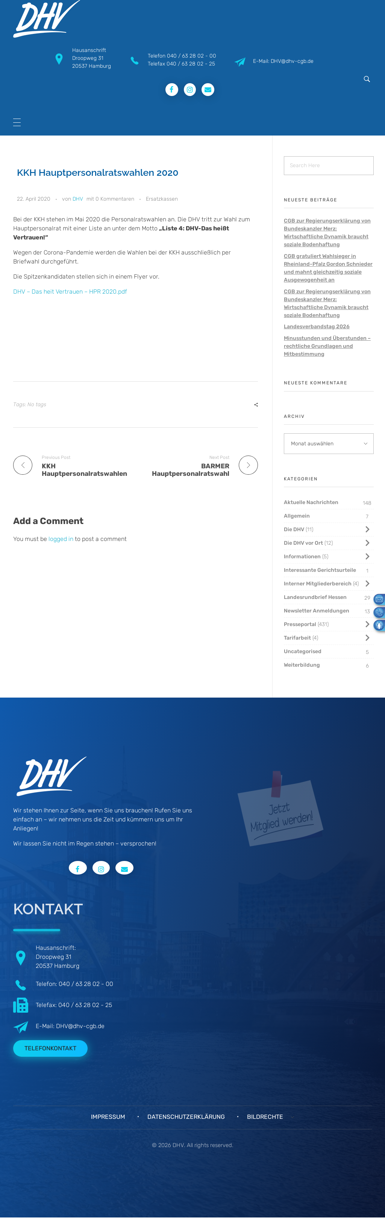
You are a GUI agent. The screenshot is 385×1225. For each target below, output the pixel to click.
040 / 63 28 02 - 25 (191, 64)
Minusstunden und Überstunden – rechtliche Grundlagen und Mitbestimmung (327, 346)
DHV (78, 199)
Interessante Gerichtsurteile (320, 570)
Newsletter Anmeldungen (316, 611)
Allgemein (297, 516)
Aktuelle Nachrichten (311, 502)
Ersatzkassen (162, 199)
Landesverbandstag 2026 (317, 326)
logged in (62, 538)
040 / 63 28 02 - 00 (191, 56)
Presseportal (300, 624)
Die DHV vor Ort (303, 543)
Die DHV (294, 529)
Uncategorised (302, 651)
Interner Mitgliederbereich (318, 584)
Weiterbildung (302, 665)
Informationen (302, 556)
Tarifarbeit (297, 638)
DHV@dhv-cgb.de (80, 1026)
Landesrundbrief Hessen (315, 597)
